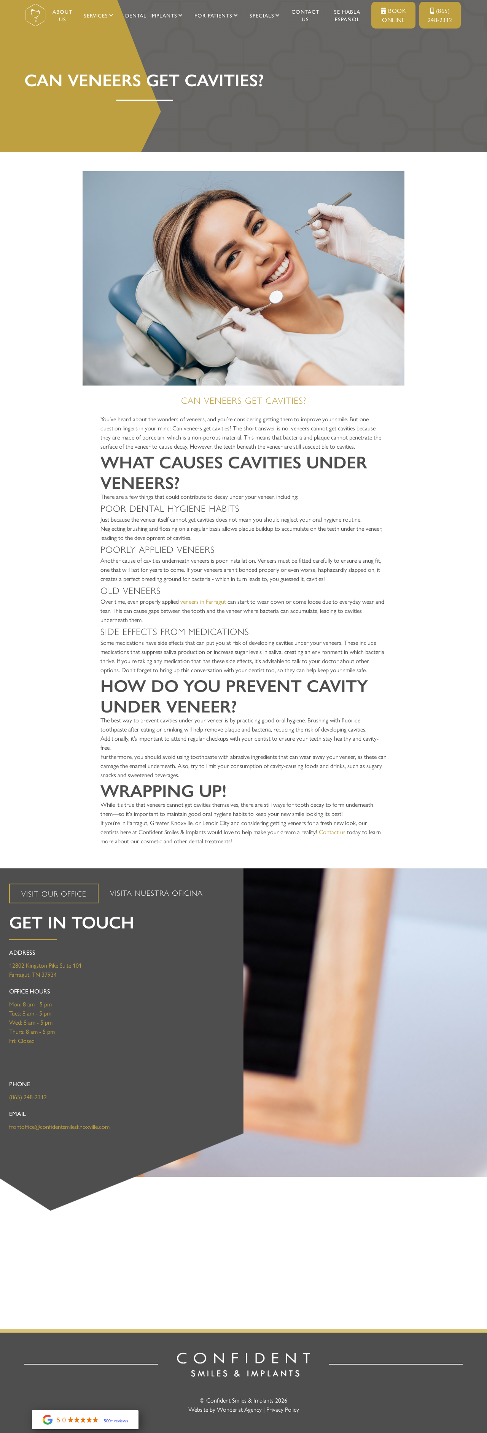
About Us (62, 15)
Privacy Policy (282, 1409)
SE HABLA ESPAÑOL (347, 15)
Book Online (393, 15)
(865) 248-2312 (440, 15)
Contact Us (305, 15)
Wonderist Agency (239, 1409)
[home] (35, 15)
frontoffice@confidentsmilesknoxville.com (59, 1126)
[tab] (54, 893)
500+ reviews (116, 1420)
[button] (96, 15)
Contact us (332, 831)
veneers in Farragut (203, 601)
